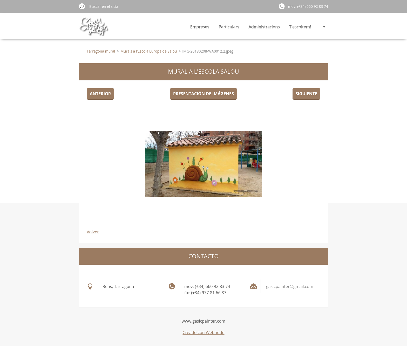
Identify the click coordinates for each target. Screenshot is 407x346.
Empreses (199, 27)
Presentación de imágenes (203, 94)
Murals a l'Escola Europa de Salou (148, 51)
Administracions (264, 27)
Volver (93, 232)
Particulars (229, 27)
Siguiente (306, 94)
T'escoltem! (300, 27)
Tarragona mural (101, 51)
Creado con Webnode (203, 332)
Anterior (100, 94)
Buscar (82, 6)
